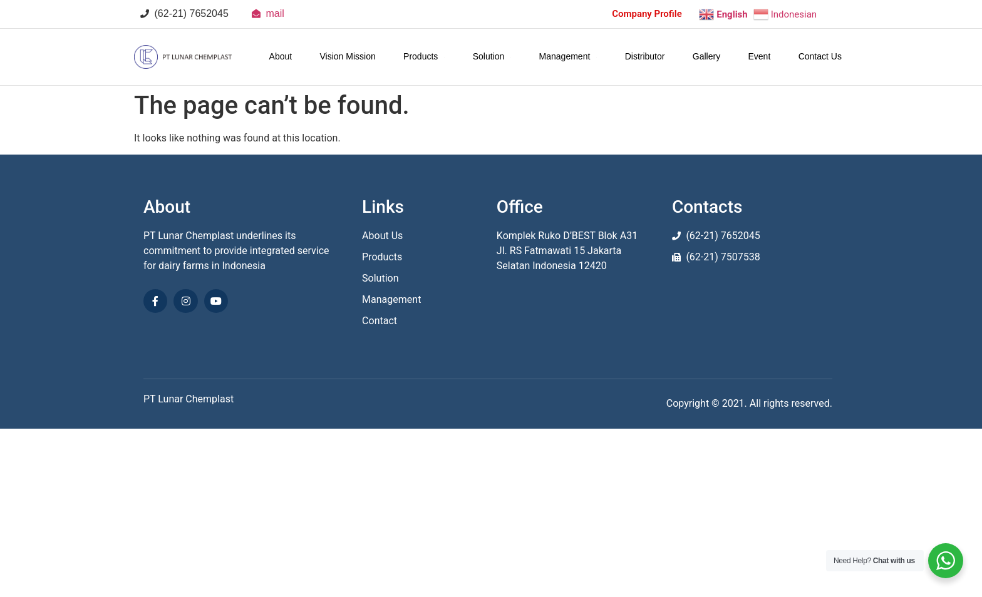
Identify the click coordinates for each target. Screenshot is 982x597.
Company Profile (647, 13)
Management (568, 56)
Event (759, 56)
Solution (492, 56)
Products (424, 56)
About (280, 56)
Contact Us (820, 56)
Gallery (706, 56)
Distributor (645, 56)
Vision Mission (348, 56)
